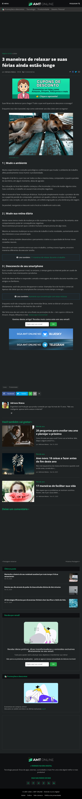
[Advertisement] (41, 30)
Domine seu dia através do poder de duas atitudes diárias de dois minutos (32, 587)
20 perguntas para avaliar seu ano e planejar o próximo (57, 432)
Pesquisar (74, 4)
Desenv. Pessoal (57, 9)
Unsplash (16, 157)
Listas (15, 53)
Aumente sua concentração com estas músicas (48, 296)
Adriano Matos (17, 403)
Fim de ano (40, 426)
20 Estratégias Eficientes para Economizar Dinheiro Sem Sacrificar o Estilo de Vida (35, 600)
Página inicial (7, 53)
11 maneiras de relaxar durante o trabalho (48, 257)
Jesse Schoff (11, 157)
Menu (6, 4)
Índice (29, 795)
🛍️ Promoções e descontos (13, 9)
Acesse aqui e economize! (38, 315)
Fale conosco (38, 795)
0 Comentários (29, 72)
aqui (43, 709)
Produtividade (43, 9)
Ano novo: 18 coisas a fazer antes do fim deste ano (56, 460)
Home (23, 795)
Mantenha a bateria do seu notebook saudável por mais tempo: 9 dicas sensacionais (31, 575)
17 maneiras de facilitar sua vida (56, 485)
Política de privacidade (53, 795)
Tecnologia (31, 9)
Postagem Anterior (9, 561)
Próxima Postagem (72, 561)
